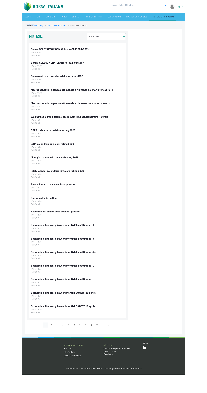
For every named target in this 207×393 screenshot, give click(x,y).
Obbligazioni (101, 17)
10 (98, 324)
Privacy (100, 368)
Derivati (65, 17)
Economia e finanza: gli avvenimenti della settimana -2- (63, 264)
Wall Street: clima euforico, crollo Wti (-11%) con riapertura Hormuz (70, 116)
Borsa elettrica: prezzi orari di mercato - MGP (57, 76)
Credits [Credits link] (117, 368)
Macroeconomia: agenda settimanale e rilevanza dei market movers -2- (73, 89)
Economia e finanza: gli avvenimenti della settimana (61, 278)
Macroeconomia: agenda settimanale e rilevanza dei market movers (71, 103)
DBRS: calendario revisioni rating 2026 (53, 129)
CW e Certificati (82, 17)
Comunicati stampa (73, 355)
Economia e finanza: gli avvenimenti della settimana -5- (63, 237)
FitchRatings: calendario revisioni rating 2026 (57, 170)
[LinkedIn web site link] (144, 347)
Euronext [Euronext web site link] (68, 347)
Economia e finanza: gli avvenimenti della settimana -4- (64, 251)
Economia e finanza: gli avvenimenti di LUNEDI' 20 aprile (64, 291)
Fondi (55, 17)
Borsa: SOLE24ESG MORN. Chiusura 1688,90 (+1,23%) (61, 49)
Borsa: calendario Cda (44, 197)
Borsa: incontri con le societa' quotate (53, 183)
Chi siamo (167, 17)
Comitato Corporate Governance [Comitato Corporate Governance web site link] (118, 347)
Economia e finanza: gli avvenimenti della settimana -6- (63, 224)
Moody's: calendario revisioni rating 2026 (55, 156)
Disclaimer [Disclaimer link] (92, 368)
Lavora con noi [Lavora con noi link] (110, 350)
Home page (39, 25)
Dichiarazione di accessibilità (132, 368)
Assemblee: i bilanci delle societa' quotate (55, 210)
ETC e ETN (44, 17)
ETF (34, 17)
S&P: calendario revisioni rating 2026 (52, 143)
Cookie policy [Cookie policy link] (109, 368)
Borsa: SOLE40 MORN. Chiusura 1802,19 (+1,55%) (58, 62)
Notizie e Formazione (147, 17)
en (182, 6)
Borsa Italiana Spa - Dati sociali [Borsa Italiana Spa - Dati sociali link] (75, 368)
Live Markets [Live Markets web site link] (70, 351)
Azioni (26, 17)
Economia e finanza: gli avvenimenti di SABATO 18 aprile (63, 305)
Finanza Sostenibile (121, 17)
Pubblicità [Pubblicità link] (108, 353)
